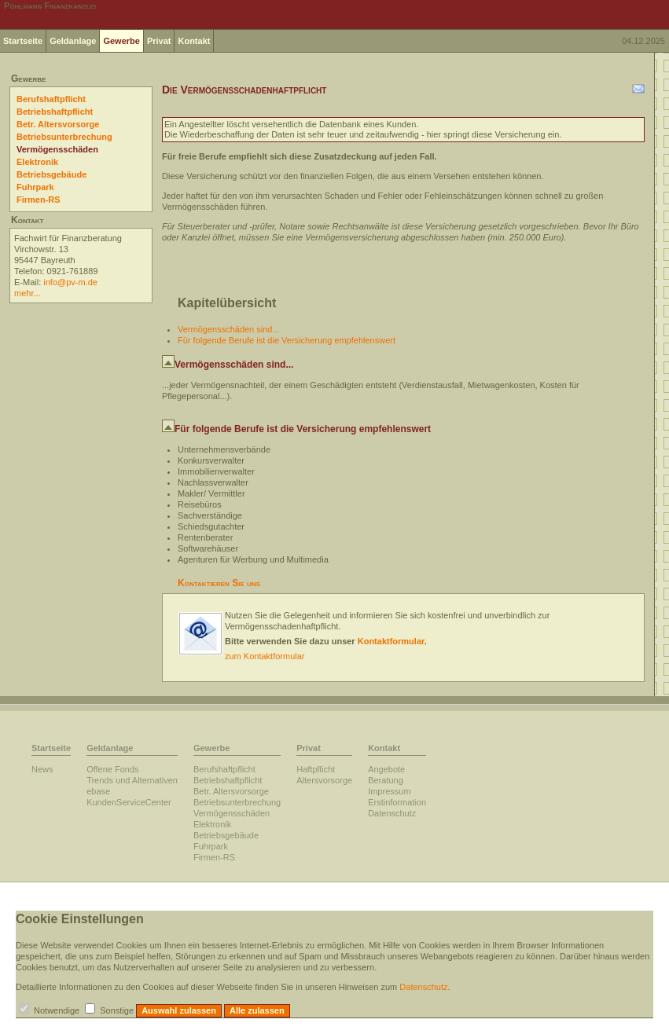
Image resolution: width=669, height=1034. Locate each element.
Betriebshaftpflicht (55, 111)
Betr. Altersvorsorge (58, 124)
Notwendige (56, 1010)
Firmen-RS (39, 199)
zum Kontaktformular (264, 656)
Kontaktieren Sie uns (219, 583)
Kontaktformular (391, 641)
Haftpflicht (315, 769)
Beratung (385, 780)
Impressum (389, 791)
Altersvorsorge (324, 780)
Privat (159, 41)
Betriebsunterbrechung (64, 136)
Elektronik (37, 162)
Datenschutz (392, 813)
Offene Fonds (112, 769)
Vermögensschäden (57, 149)
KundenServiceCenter (128, 802)
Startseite (22, 41)
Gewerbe (121, 41)
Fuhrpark (35, 187)
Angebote (386, 769)
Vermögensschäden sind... (229, 329)
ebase (98, 791)
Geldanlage (73, 41)
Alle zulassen (257, 1010)
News (42, 769)
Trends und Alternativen (132, 780)
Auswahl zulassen (179, 1010)
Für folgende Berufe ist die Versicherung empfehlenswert (286, 340)
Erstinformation (397, 802)
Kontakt (194, 41)
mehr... (27, 293)
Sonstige (117, 1010)
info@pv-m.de (70, 282)
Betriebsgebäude (51, 174)
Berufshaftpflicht (51, 99)
